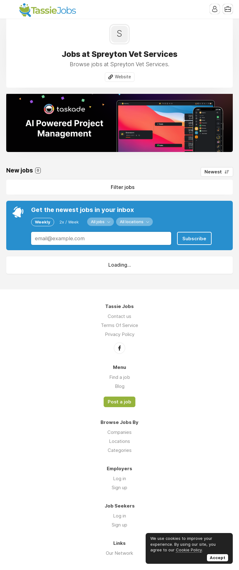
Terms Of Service (119, 325)
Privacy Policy (119, 334)
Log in (119, 478)
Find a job (119, 377)
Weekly (42, 221)
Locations (119, 441)
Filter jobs (122, 187)
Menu (11, 9)
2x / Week (69, 221)
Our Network (119, 553)
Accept (217, 557)
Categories (120, 450)
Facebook (119, 348)
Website (123, 76)
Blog (119, 386)
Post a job (119, 402)
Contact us (119, 316)
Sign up (119, 487)
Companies (119, 432)
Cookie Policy (189, 549)
